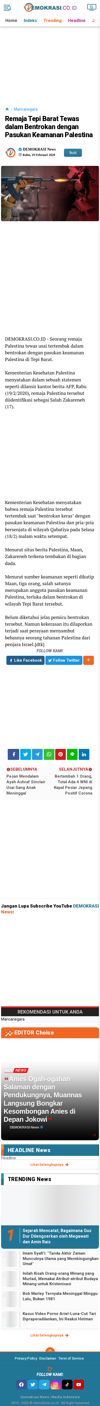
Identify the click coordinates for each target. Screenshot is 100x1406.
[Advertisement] (50, 60)
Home (11, 20)
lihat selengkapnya (50, 1164)
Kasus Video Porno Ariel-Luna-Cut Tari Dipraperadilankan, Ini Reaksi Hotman (59, 1316)
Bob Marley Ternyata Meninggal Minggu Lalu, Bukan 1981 (60, 1296)
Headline (77, 20)
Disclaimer (47, 1358)
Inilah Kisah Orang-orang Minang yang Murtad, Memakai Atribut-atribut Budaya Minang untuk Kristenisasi (60, 1278)
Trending (52, 20)
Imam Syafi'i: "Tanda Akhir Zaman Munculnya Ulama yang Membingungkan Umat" (61, 1258)
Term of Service (71, 1358)
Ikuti (73, 152)
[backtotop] (50, 1352)
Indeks (30, 20)
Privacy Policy (26, 1358)
